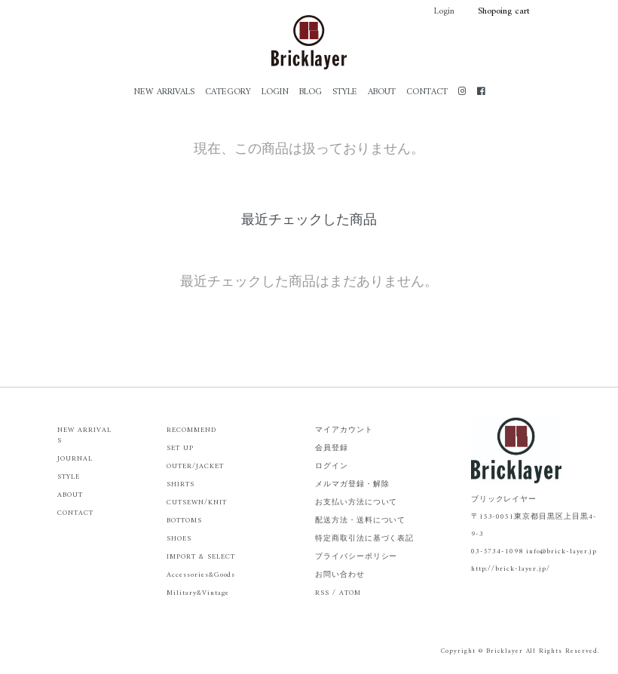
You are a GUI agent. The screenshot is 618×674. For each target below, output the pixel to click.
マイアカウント (344, 430)
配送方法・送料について (360, 520)
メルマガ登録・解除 (352, 484)
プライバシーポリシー (356, 556)
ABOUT (382, 92)
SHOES (179, 538)
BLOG (310, 92)
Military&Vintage (198, 593)
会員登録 (331, 448)
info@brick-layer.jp (561, 551)
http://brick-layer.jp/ (510, 568)
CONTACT (427, 92)
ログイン (331, 466)
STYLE (344, 92)
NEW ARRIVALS (163, 92)
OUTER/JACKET (195, 466)
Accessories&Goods (201, 574)
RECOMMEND (191, 430)
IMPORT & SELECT (200, 556)
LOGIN (275, 92)
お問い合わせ (340, 574)
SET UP (180, 448)
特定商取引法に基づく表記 (365, 538)
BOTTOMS (184, 520)
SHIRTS (180, 484)
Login (436, 12)
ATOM (350, 593)
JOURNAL (75, 458)
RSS (322, 593)
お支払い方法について (356, 502)
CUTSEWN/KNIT (197, 502)
